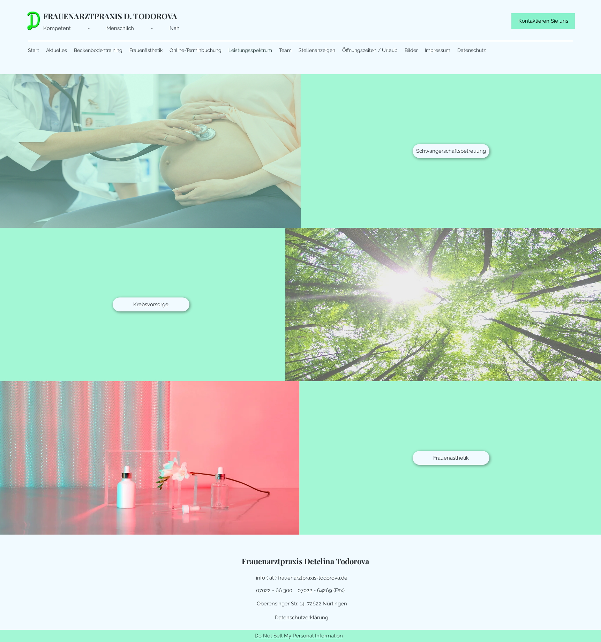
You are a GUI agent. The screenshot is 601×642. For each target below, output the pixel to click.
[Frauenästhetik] (451, 458)
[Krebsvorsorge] (151, 304)
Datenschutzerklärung (301, 617)
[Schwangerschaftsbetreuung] (451, 151)
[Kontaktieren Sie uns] (543, 21)
